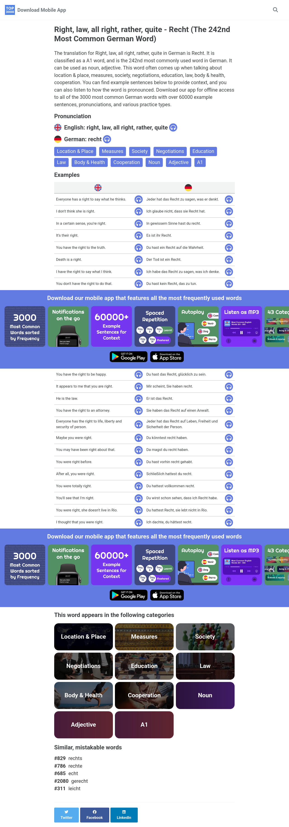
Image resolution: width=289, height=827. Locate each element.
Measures (113, 153)
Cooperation (127, 164)
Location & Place (75, 153)
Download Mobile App (41, 10)
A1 (202, 164)
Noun (155, 164)
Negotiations (171, 153)
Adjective (180, 164)
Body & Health (90, 164)
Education (205, 153)
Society (141, 153)
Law (61, 164)
